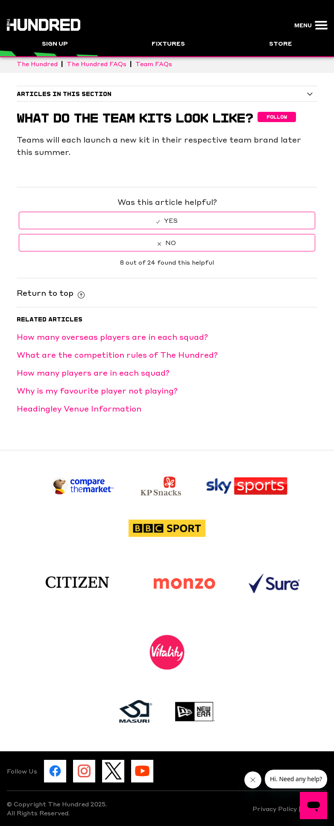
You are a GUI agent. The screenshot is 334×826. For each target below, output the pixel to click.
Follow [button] (277, 117)
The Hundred (37, 63)
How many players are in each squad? (93, 372)
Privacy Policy (275, 808)
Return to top (51, 292)
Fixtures (168, 43)
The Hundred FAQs (96, 63)
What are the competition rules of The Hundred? (117, 354)
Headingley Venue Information (79, 408)
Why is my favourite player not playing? (97, 390)
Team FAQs (153, 63)
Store (280, 43)
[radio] (167, 220)
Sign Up (55, 43)
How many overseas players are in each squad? (112, 336)
